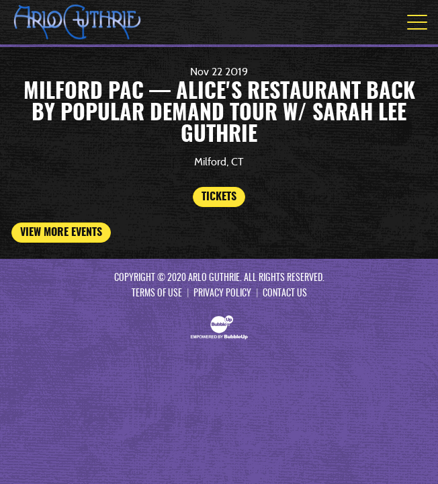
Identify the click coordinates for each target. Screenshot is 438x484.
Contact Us (285, 293)
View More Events (61, 232)
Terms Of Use (157, 293)
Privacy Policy (222, 293)
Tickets (219, 197)
